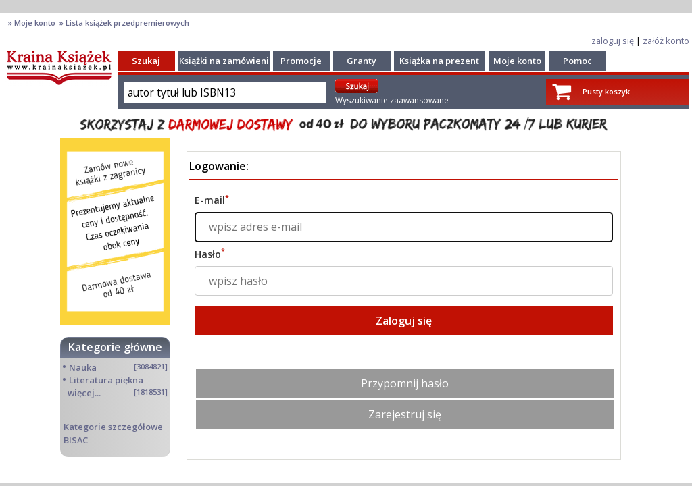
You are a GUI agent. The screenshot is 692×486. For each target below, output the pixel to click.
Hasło (210, 254)
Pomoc (577, 61)
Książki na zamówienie (226, 61)
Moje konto (517, 61)
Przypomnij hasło (405, 383)
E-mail (212, 200)
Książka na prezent (439, 61)
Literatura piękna (106, 380)
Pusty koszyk (606, 91)
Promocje (301, 61)
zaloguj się (612, 40)
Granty (361, 61)
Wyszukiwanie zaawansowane (392, 100)
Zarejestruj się (404, 414)
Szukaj (146, 61)
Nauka (83, 367)
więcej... (84, 393)
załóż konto (666, 40)
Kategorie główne (115, 347)
